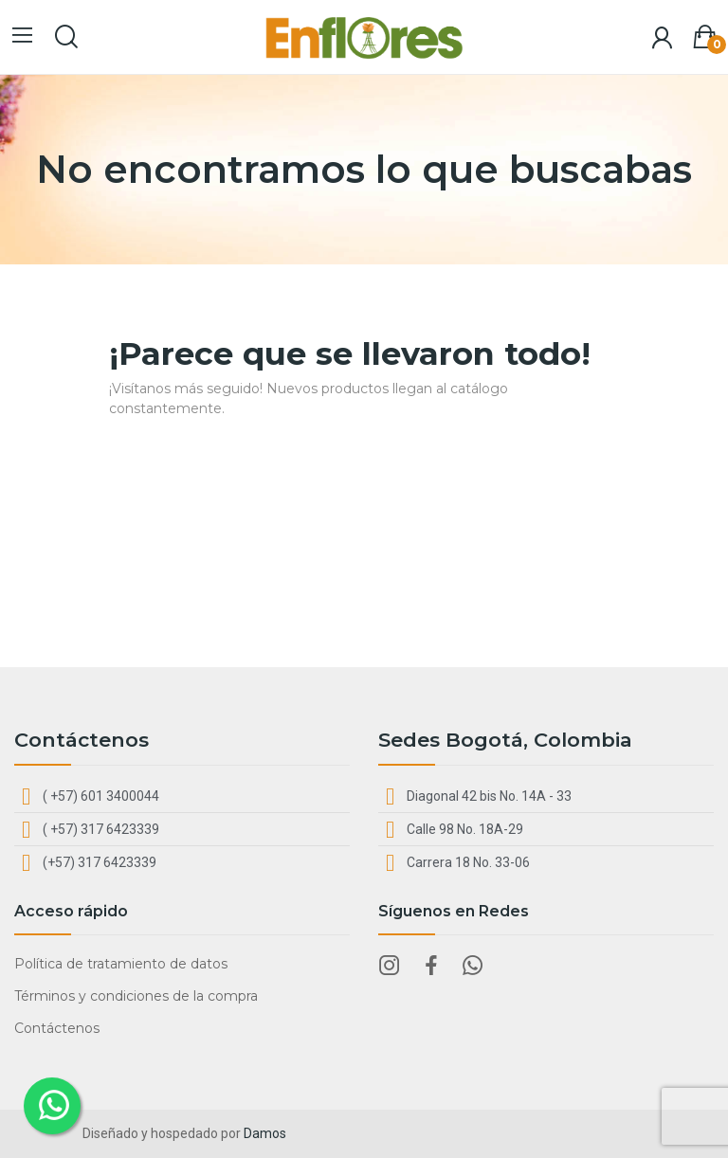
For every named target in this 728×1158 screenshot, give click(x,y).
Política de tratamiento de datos (121, 963)
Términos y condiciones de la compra (136, 995)
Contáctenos (57, 1028)
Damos (265, 1133)
